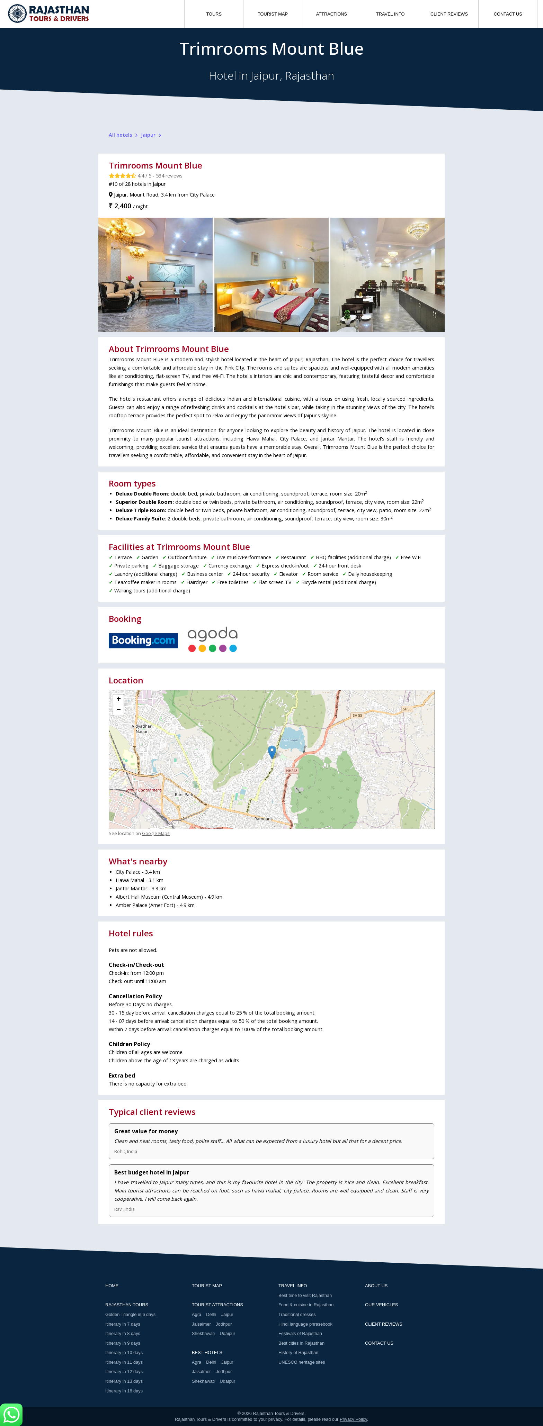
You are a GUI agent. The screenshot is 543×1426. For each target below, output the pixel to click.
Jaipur (227, 1314)
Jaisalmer (201, 1324)
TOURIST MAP (273, 14)
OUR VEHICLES (381, 1304)
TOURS (214, 14)
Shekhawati (203, 1333)
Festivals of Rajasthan (300, 1333)
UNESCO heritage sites (301, 1362)
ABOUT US (376, 1285)
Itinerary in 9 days (122, 1343)
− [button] (118, 710)
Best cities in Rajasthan (301, 1343)
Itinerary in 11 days (124, 1362)
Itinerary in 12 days (124, 1371)
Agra (196, 1314)
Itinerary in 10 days (124, 1352)
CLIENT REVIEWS (449, 14)
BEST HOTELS (207, 1352)
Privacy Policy (353, 1419)
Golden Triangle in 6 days (130, 1314)
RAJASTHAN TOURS (126, 1304)
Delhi (211, 1314)
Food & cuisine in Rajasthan (305, 1304)
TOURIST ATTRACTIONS (217, 1304)
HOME (111, 1285)
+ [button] (118, 699)
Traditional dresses (297, 1314)
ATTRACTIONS (331, 14)
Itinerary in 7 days (122, 1324)
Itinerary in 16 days (124, 1390)
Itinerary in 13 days (124, 1381)
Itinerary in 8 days (122, 1333)
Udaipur (227, 1333)
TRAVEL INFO (390, 14)
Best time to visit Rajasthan (305, 1295)
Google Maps (156, 833)
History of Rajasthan (298, 1352)
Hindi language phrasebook (305, 1324)
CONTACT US (508, 14)
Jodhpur (224, 1324)
